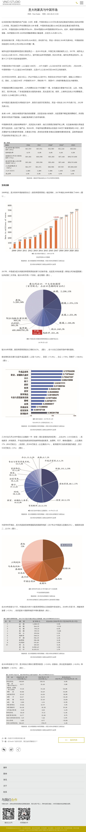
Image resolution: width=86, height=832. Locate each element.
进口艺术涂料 (36, 828)
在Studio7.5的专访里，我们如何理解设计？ (23, 741)
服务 (5, 767)
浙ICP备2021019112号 (60, 830)
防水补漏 (76, 828)
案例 (5, 774)
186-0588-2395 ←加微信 (77, 3)
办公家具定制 (27, 828)
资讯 (5, 780)
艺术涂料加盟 (68, 828)
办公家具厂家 (59, 828)
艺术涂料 (44, 828)
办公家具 (50, 828)
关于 (5, 786)
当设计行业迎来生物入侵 (16, 738)
